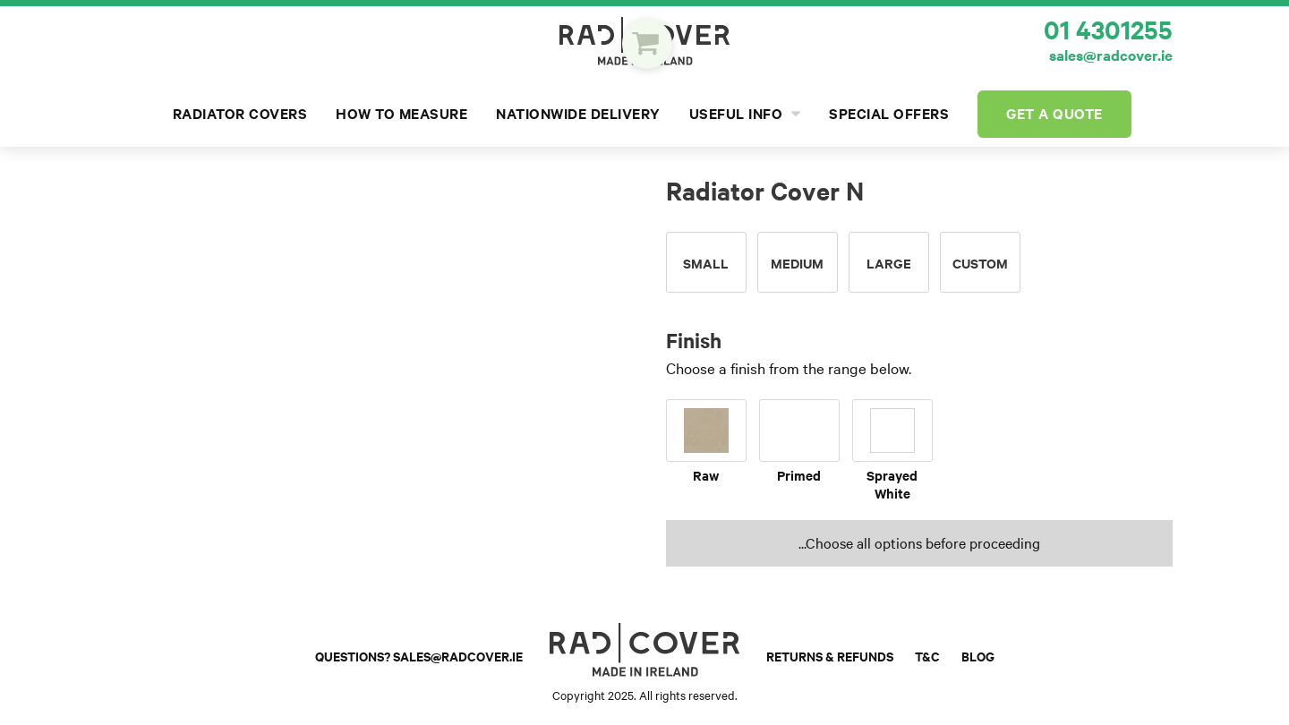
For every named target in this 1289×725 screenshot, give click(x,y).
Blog (977, 656)
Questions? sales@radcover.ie (419, 656)
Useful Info (745, 114)
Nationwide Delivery (578, 114)
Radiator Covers (240, 114)
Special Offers (889, 114)
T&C (927, 656)
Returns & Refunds (829, 656)
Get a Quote (1054, 114)
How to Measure (401, 114)
